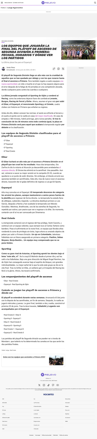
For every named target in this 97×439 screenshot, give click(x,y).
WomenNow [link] (67, 398)
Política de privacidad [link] (46, 435)
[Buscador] (95, 3)
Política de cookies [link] (63, 435)
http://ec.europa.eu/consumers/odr (55, 389)
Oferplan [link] (67, 406)
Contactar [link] (31, 435)
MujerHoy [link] (67, 413)
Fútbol (3, 8)
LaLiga (7, 350)
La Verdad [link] (36, 413)
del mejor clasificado (44, 116)
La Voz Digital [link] (36, 410)
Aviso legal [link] (37, 435)
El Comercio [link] (4, 425)
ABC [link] (3, 398)
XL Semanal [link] (67, 417)
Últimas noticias (18, 2)
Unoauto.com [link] (36, 425)
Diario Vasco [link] (4, 421)
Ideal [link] (3, 428)
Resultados (8, 2)
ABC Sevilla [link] (4, 402)
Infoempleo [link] (36, 428)
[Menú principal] (2, 3)
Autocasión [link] (67, 402)
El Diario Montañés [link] (37, 406)
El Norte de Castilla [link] (6, 417)
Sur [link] (34, 398)
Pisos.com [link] (67, 410)
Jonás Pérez (10, 67)
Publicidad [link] (55, 435)
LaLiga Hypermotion (15, 8)
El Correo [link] (4, 410)
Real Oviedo (13, 350)
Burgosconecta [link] (37, 421)
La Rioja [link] (3, 413)
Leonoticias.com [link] (37, 417)
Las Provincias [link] (36, 402)
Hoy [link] (3, 406)
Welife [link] (66, 421)
